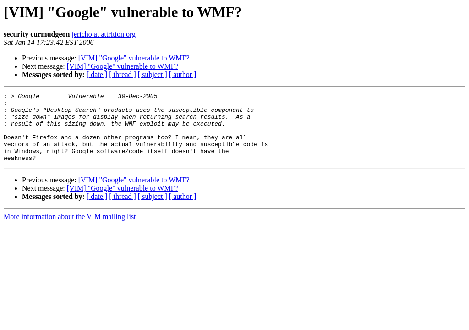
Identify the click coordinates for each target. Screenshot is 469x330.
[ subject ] (152, 74)
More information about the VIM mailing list (70, 230)
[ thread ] (122, 74)
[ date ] (97, 74)
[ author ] (182, 74)
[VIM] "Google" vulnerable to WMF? (134, 58)
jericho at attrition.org (103, 34)
